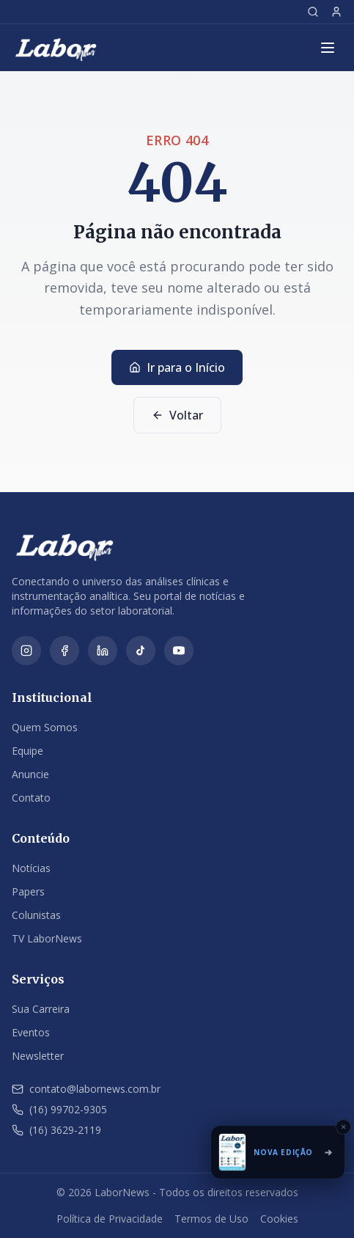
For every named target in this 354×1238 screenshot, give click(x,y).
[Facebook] (64, 650)
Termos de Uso (211, 1219)
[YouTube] (178, 650)
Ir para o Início (177, 367)
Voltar (177, 415)
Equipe (27, 751)
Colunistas (36, 915)
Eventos (31, 1032)
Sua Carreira (41, 1009)
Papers (28, 891)
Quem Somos (45, 727)
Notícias (31, 868)
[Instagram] (26, 650)
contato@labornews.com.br (86, 1089)
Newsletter (38, 1056)
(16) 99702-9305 (59, 1109)
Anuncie (30, 774)
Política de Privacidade (109, 1219)
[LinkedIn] (102, 650)
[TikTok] (140, 650)
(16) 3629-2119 (56, 1130)
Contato (31, 798)
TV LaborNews (47, 938)
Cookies (279, 1219)
